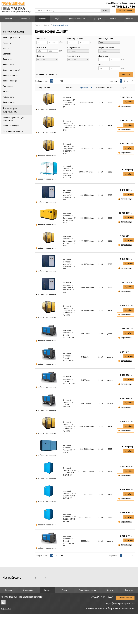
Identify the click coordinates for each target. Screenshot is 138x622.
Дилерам (97, 18)
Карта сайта (6, 608)
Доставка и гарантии (76, 18)
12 (132, 81)
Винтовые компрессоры (14, 31)
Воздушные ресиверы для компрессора (13, 119)
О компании (25, 18)
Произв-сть (86, 87)
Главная (8, 18)
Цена (125, 87)
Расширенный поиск (45, 74)
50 (56, 81)
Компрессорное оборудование (10, 109)
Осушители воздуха (11, 125)
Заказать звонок (125, 10)
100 (61, 81)
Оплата (110, 590)
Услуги (56, 18)
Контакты (129, 18)
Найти (105, 10)
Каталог (42, 18)
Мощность (100, 87)
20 (52, 81)
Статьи (113, 18)
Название (69, 87)
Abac (109, 42)
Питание (110, 87)
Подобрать (126, 74)
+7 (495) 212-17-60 (123, 6)
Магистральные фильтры (13, 131)
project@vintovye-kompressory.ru (120, 2)
